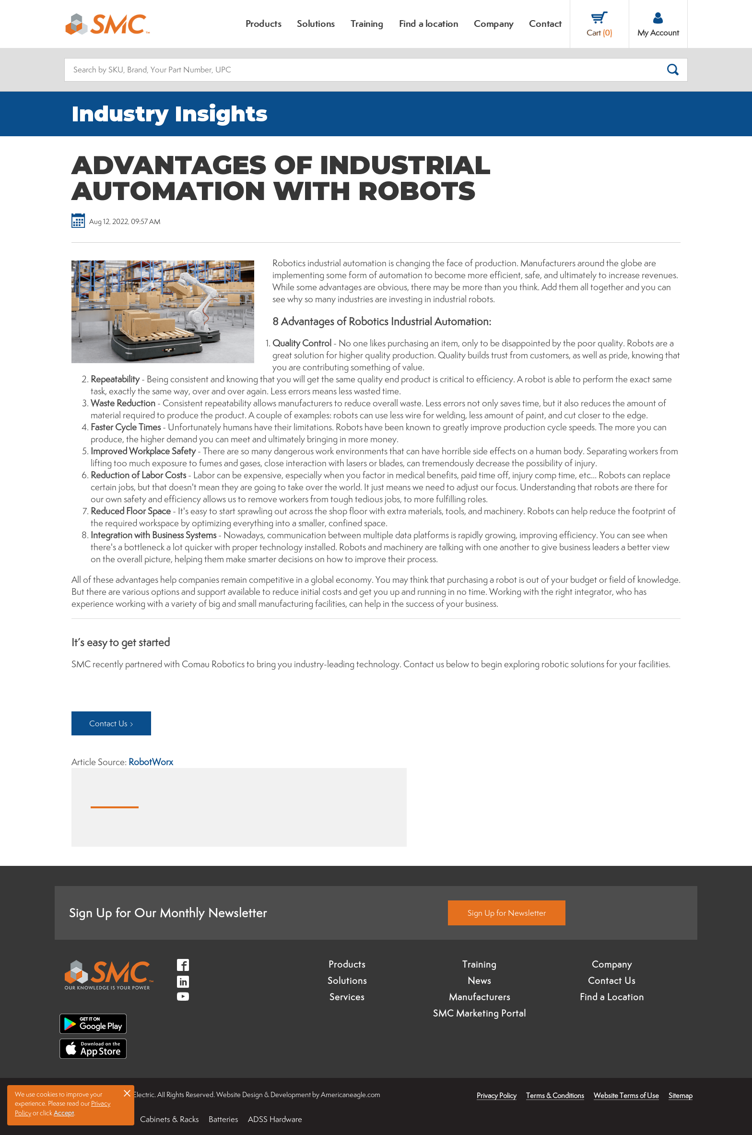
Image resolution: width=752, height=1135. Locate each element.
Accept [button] (64, 1113)
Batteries (223, 1119)
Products (347, 964)
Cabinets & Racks (169, 1119)
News (479, 980)
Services (346, 997)
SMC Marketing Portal (479, 1013)
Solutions (347, 980)
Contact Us (611, 980)
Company (612, 964)
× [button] (127, 1093)
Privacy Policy (497, 1095)
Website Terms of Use (626, 1095)
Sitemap (681, 1095)
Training (479, 964)
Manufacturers (479, 997)
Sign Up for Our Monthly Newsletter (168, 913)
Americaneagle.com (350, 1094)
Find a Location (612, 997)
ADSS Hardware (275, 1119)
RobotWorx (151, 762)
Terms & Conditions (555, 1095)
